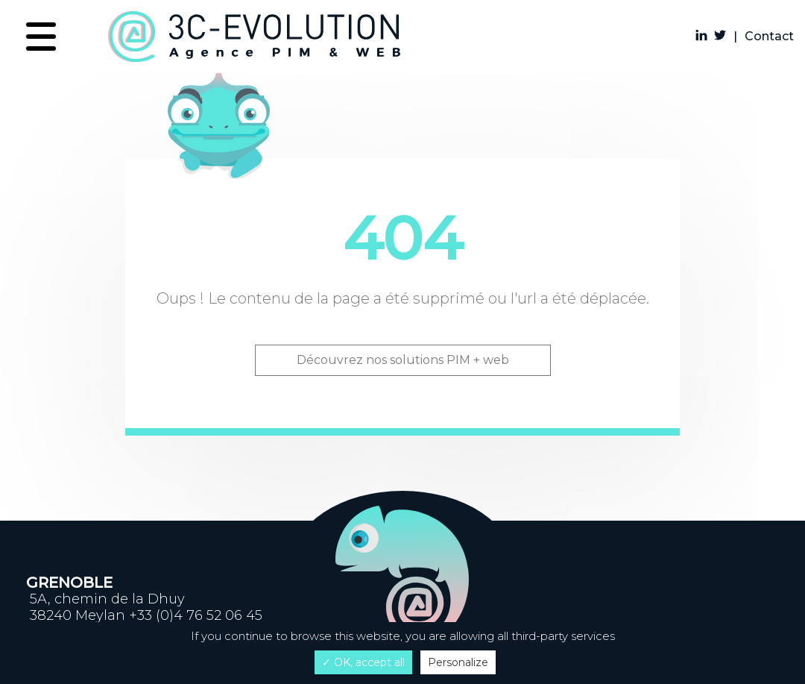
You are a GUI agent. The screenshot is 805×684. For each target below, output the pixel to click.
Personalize (458, 662)
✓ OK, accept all (363, 662)
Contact (769, 36)
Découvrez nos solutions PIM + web (403, 360)
